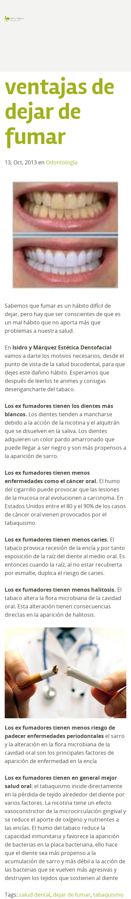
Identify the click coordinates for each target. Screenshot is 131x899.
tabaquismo (108, 894)
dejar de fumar (71, 894)
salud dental (34, 894)
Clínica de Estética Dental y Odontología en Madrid (14, 18)
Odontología (61, 162)
